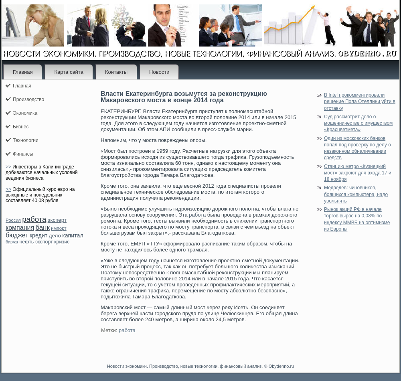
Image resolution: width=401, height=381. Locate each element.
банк (42, 227)
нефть (26, 242)
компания (20, 227)
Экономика (25, 113)
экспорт (44, 242)
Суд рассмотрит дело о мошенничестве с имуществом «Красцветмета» (358, 123)
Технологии (25, 140)
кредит (38, 235)
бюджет (17, 235)
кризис (61, 242)
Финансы (23, 154)
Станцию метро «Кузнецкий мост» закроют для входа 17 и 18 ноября (357, 173)
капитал (72, 235)
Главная (22, 72)
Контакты (116, 72)
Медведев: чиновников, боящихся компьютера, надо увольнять (356, 194)
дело (55, 236)
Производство (28, 99)
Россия (13, 220)
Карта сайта (68, 72)
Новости (159, 72)
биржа (12, 241)
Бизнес (20, 127)
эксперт (57, 220)
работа (34, 219)
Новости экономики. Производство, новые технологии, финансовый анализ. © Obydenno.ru (200, 366)
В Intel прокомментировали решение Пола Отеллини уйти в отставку (359, 101)
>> (8, 167)
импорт (59, 228)
